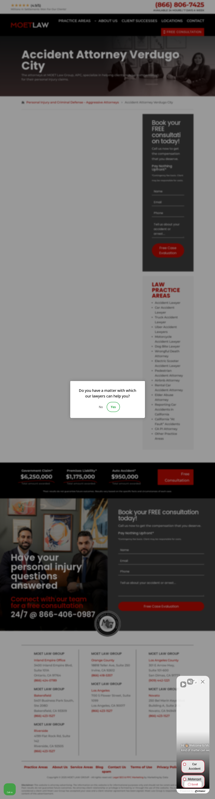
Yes (113, 407)
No (101, 407)
